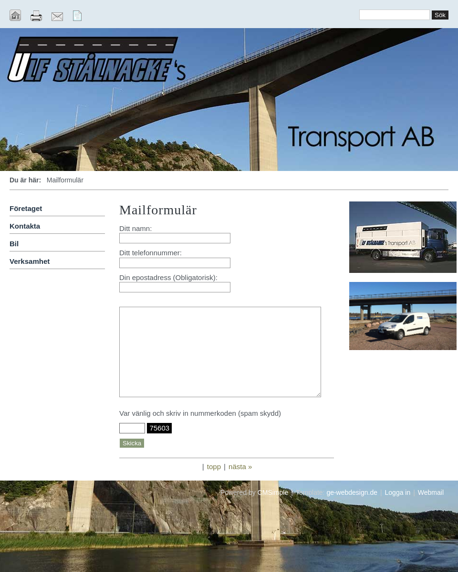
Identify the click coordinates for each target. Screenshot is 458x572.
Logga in (398, 492)
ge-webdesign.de (351, 492)
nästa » (240, 466)
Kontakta (25, 226)
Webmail (431, 492)
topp (214, 466)
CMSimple (273, 492)
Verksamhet (30, 261)
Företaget (26, 208)
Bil (14, 244)
